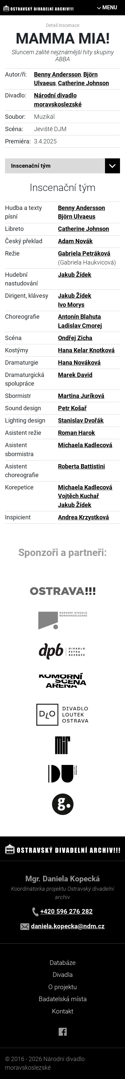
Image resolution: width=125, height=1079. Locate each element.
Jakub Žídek (74, 274)
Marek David (75, 375)
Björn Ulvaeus (76, 216)
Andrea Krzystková (83, 517)
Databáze (63, 963)
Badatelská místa (63, 999)
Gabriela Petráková (84, 253)
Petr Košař (72, 408)
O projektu (62, 987)
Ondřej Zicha (75, 338)
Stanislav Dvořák (81, 420)
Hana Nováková (79, 362)
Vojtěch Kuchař (78, 496)
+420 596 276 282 (66, 911)
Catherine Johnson (83, 83)
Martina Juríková (81, 396)
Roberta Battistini (81, 466)
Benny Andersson (57, 74)
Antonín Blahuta (79, 316)
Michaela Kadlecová (85, 445)
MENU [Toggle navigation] (109, 7)
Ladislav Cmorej (80, 325)
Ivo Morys (71, 304)
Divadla (63, 975)
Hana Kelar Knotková (86, 350)
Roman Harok (76, 433)
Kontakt (62, 1011)
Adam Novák (75, 241)
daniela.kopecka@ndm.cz (68, 926)
